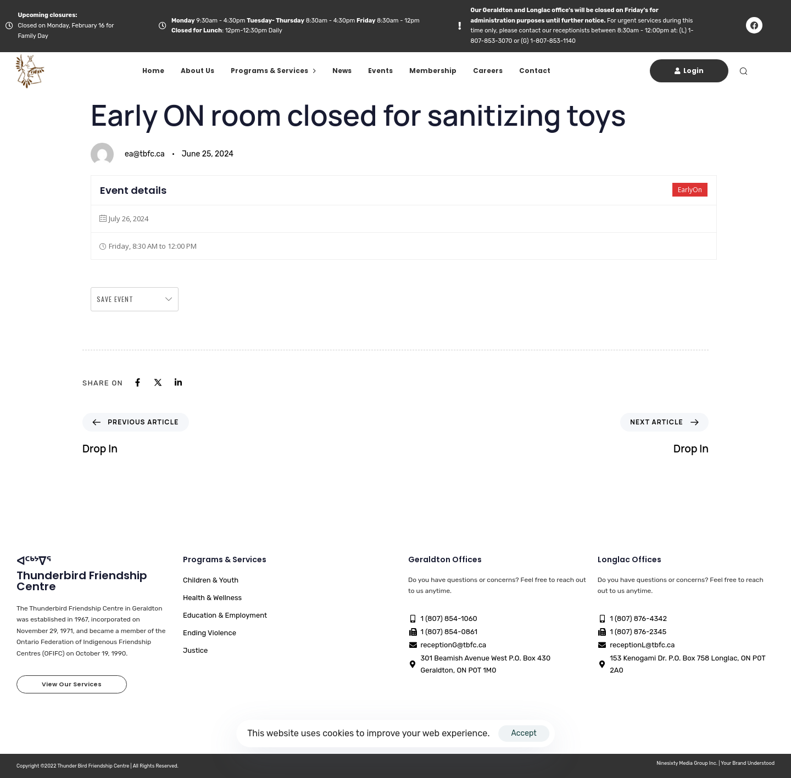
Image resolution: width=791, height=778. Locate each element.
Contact (534, 70)
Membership (432, 70)
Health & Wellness (212, 598)
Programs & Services (273, 70)
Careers (488, 70)
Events (380, 70)
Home (153, 70)
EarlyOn (690, 189)
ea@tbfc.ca (145, 154)
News (342, 70)
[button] (743, 71)
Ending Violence (209, 633)
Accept (523, 733)
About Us (197, 70)
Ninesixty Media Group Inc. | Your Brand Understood (715, 763)
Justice (195, 650)
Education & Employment (225, 615)
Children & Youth (210, 580)
